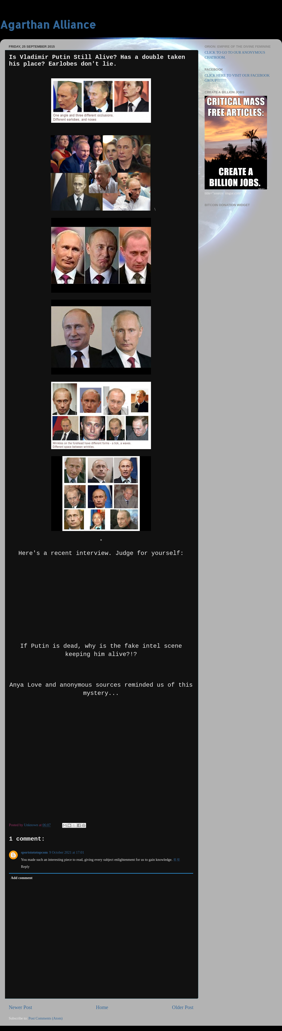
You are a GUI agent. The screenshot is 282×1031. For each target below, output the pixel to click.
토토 (176, 860)
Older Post (182, 1007)
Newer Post (20, 1007)
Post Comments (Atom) (45, 1018)
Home (102, 1007)
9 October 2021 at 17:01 (66, 852)
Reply (25, 867)
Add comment (21, 878)
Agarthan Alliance (48, 24)
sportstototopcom (34, 852)
